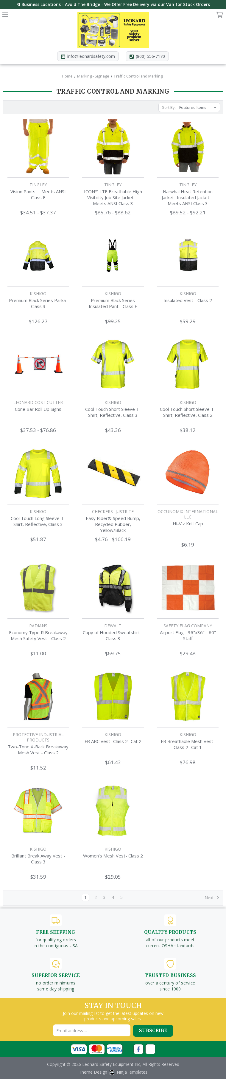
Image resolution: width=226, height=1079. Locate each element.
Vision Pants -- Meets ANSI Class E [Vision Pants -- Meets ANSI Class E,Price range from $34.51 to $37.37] (38, 194)
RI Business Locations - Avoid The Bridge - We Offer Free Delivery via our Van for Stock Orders (113, 4)
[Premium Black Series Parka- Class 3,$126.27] (38, 255)
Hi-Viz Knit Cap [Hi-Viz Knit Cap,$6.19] (188, 524)
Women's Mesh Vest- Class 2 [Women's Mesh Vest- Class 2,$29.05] (113, 856)
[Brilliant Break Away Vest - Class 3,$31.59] (38, 810)
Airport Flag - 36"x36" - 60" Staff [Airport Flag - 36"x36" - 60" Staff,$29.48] (188, 635)
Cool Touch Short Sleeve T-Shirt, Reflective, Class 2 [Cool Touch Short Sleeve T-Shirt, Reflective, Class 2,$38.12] (188, 412)
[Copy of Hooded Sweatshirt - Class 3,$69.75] (113, 587)
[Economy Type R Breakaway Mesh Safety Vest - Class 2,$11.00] (38, 587)
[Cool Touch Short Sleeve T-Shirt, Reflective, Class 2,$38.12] (188, 364)
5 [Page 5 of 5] (121, 897)
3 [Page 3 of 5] (104, 897)
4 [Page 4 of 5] (113, 897)
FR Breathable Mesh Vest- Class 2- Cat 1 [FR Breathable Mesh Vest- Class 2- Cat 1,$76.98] (188, 744)
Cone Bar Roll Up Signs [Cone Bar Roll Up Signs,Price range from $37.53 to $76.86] (38, 409)
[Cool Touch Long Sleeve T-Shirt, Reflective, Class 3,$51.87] (38, 473)
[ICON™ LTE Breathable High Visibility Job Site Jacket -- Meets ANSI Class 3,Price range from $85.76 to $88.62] (113, 146)
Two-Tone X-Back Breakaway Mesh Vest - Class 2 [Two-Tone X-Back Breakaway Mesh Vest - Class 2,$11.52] (38, 750)
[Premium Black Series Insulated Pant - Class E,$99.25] (113, 255)
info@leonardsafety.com (91, 56)
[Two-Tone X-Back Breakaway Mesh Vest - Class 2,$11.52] (38, 696)
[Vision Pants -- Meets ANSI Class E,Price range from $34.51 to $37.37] (38, 146)
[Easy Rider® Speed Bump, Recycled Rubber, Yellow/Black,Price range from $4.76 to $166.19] (113, 473)
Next (212, 898)
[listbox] (199, 107)
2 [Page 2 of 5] (95, 897)
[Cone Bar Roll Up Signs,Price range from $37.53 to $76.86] (38, 364)
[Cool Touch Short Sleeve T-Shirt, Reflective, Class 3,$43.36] (113, 364)
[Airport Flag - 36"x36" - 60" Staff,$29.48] (188, 587)
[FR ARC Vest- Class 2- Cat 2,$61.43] (113, 696)
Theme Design (93, 1072)
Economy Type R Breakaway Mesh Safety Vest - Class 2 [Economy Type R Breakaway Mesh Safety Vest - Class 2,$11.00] (38, 635)
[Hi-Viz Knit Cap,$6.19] (188, 473)
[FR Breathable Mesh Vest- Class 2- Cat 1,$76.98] (188, 696)
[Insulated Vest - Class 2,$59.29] (188, 255)
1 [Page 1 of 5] (85, 897)
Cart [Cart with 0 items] (219, 16)
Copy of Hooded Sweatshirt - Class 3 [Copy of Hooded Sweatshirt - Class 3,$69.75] (113, 635)
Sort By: (169, 107)
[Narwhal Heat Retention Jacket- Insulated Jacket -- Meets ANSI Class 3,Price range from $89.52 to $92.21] (188, 146)
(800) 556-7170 (150, 56)
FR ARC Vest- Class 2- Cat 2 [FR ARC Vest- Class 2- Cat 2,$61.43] (113, 741)
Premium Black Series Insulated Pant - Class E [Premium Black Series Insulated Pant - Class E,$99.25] (113, 303)
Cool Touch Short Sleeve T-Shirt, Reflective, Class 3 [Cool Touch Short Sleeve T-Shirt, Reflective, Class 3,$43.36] (113, 412)
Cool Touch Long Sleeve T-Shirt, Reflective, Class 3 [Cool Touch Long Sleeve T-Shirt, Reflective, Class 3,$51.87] (38, 521)
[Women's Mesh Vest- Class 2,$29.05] (113, 810)
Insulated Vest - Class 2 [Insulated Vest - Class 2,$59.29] (187, 300)
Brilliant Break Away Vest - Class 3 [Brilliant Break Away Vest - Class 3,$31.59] (38, 859)
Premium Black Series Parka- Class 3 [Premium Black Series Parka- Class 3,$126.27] (38, 303)
